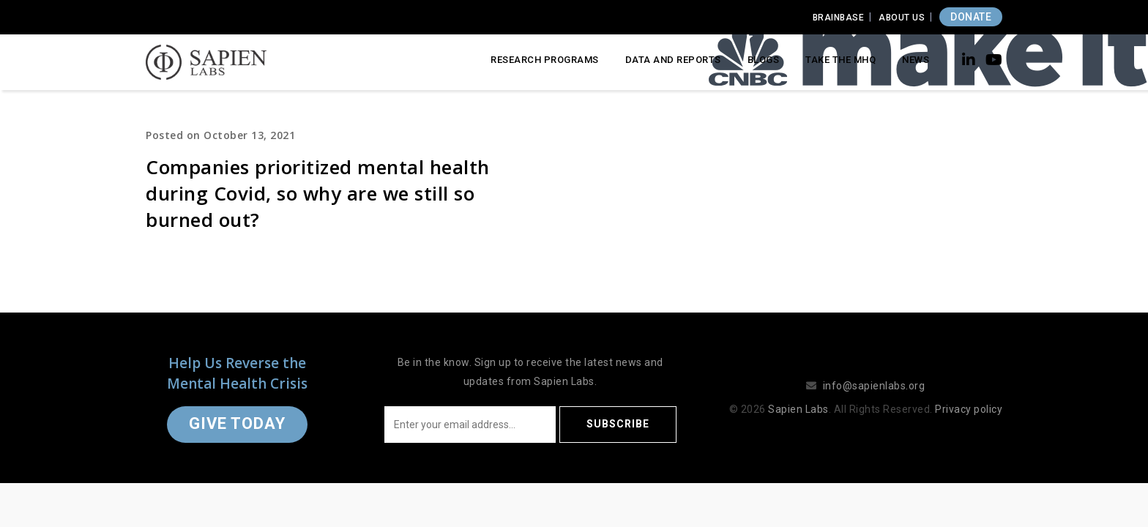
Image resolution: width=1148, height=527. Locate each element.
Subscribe (617, 424)
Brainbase (839, 17)
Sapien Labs (798, 409)
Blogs (764, 59)
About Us (902, 17)
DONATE (970, 17)
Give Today (237, 423)
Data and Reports (673, 59)
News (915, 59)
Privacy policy (968, 409)
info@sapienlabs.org (874, 386)
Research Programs (545, 59)
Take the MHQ (840, 59)
